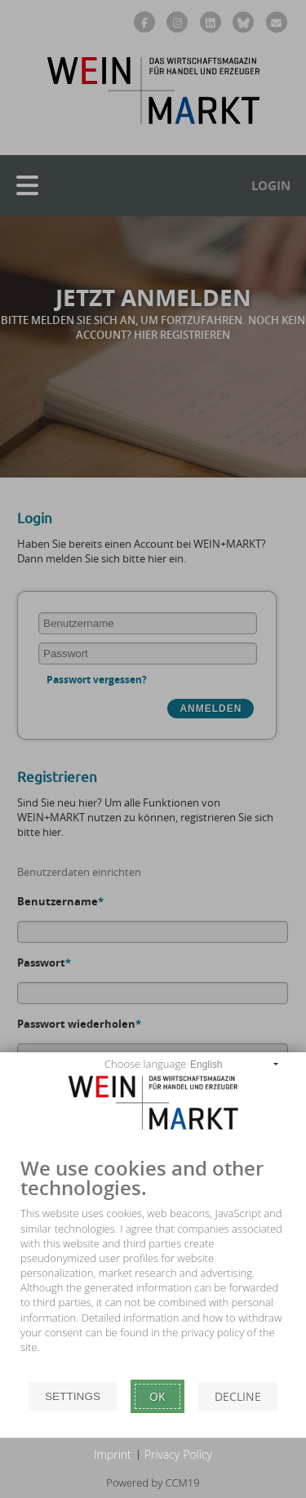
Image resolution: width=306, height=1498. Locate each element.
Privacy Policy (178, 1454)
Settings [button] (72, 1396)
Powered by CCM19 (152, 1482)
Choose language (145, 1063)
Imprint (112, 1454)
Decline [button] (238, 1396)
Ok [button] (157, 1396)
